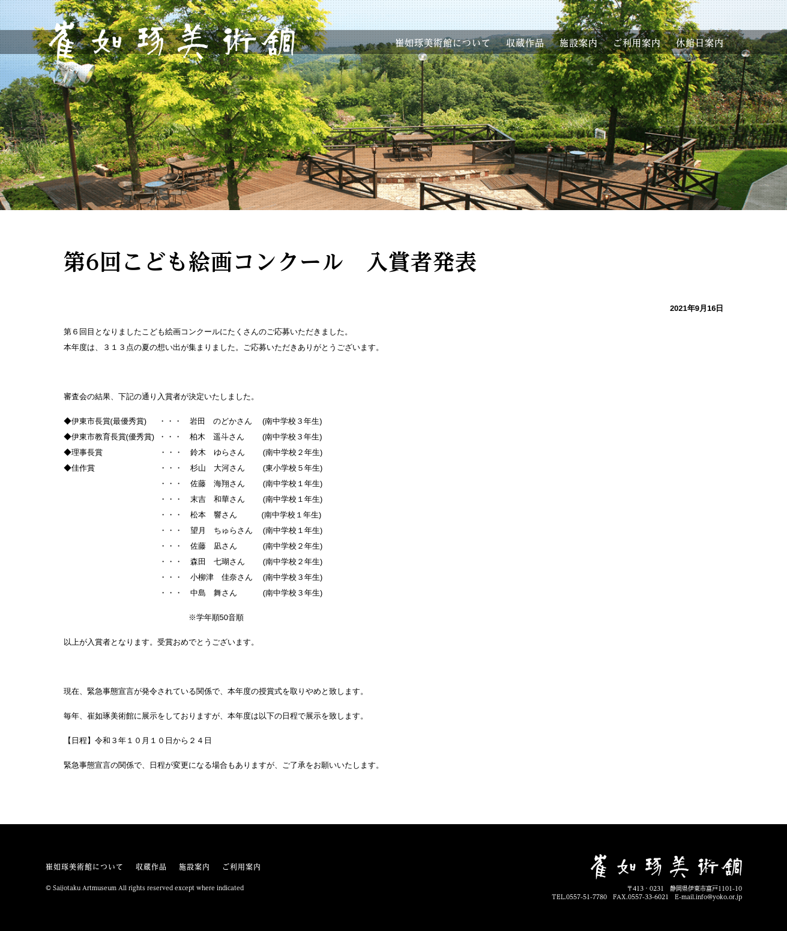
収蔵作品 (525, 42)
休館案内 (700, 42)
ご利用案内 (241, 866)
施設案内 (578, 42)
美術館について (443, 42)
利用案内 (637, 42)
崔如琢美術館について (85, 866)
